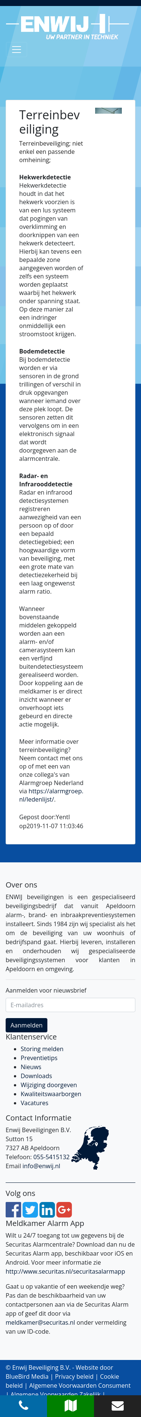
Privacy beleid (74, 1376)
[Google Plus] (64, 1214)
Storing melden (42, 1049)
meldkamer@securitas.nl (40, 1322)
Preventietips (39, 1058)
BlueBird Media (27, 1376)
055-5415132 (51, 1157)
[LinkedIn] (47, 1214)
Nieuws (31, 1067)
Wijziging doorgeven (49, 1085)
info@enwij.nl (42, 1166)
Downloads (36, 1076)
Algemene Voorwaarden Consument (80, 1385)
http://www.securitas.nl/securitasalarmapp (65, 1271)
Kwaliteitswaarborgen (51, 1094)
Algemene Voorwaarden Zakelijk (55, 1394)
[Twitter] (30, 1214)
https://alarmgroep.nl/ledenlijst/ (51, 795)
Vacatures (35, 1103)
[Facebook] (13, 1214)
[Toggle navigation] (16, 49)
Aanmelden (26, 1025)
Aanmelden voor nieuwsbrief (46, 990)
